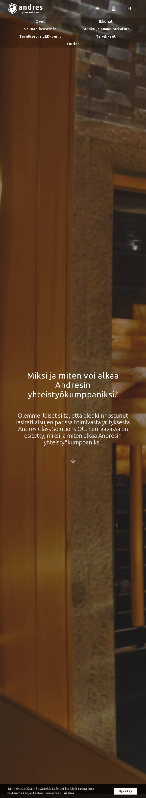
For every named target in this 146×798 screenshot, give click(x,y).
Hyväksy (125, 791)
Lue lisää (68, 793)
